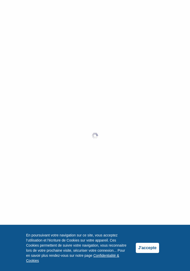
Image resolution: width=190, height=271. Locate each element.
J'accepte (147, 248)
